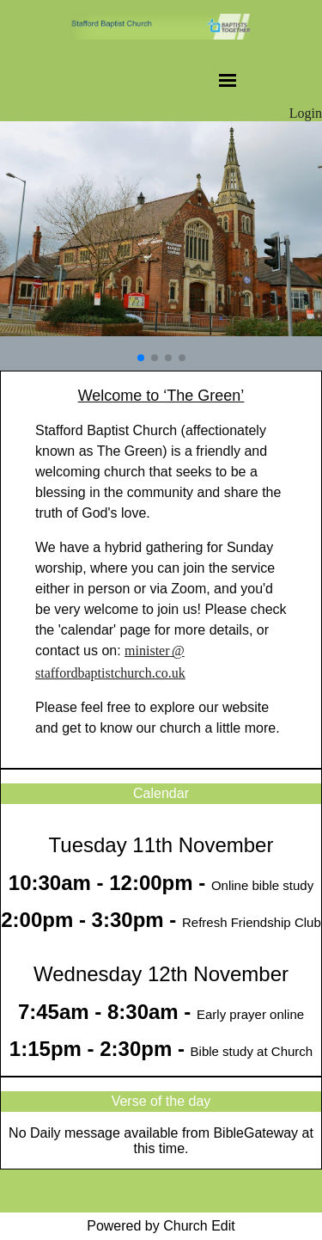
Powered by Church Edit (161, 1226)
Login (305, 113)
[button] (140, 357)
